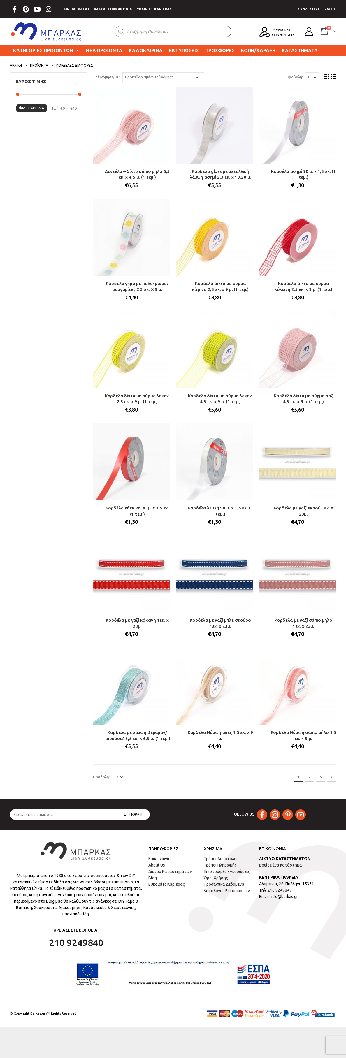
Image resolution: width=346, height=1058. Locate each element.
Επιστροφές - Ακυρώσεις (227, 871)
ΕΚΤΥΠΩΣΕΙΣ (184, 50)
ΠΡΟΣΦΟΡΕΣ (220, 50)
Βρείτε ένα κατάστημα (280, 865)
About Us (156, 865)
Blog (152, 878)
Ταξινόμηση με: (106, 77)
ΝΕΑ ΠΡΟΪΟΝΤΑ (104, 50)
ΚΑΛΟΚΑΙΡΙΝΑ (146, 50)
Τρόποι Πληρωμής (220, 865)
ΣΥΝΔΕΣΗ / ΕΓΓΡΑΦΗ (316, 9)
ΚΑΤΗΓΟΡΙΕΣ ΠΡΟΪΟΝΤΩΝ (46, 50)
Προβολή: (294, 77)
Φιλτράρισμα (31, 108)
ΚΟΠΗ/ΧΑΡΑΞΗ (258, 50)
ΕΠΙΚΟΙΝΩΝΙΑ (120, 9)
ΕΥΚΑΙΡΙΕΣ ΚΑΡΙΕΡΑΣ (153, 9)
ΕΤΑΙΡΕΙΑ (67, 9)
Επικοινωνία (159, 858)
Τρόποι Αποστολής (221, 858)
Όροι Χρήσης (216, 878)
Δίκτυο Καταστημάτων (170, 871)
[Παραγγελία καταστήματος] (163, 77)
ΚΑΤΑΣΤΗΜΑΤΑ (92, 9)
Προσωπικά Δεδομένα (224, 884)
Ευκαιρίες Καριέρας (166, 884)
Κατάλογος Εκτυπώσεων (227, 890)
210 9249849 (280, 890)
